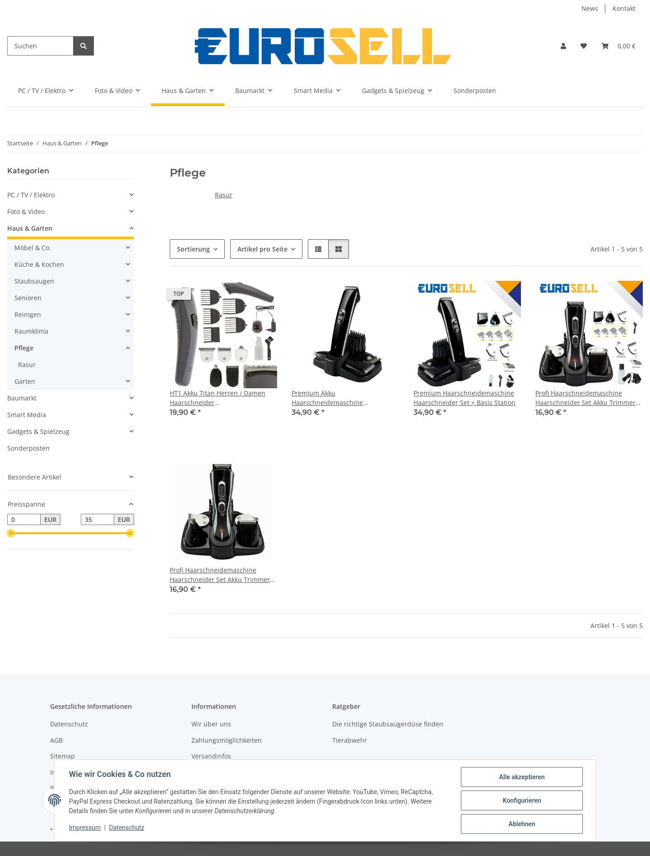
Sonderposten (28, 448)
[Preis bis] (97, 520)
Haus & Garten (29, 228)
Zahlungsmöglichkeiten (226, 740)
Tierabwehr (349, 740)
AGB (56, 740)
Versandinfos (211, 756)
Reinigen (27, 314)
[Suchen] (40, 46)
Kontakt (624, 8)
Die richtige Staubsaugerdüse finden (387, 724)
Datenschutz (126, 828)
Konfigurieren (521, 800)
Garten (24, 381)
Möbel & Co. (32, 247)
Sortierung (193, 249)
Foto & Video (26, 211)
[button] (563, 45)
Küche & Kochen (39, 264)
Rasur (223, 195)
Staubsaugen (34, 281)
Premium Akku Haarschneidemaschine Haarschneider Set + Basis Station (343, 398)
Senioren (28, 297)
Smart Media (26, 414)
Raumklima (31, 331)
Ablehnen (521, 824)
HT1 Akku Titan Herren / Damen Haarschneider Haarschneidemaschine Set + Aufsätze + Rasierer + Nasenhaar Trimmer (219, 398)
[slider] (11, 533)
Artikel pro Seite (262, 249)
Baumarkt (22, 398)
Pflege (23, 348)
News (589, 8)
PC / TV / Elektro (31, 195)
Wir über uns (211, 724)
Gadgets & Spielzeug (38, 431)
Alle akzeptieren (521, 777)
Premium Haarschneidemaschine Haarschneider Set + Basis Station (464, 398)
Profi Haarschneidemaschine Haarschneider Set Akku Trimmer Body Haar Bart (585, 398)
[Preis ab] (24, 520)
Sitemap (62, 756)
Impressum (85, 828)
